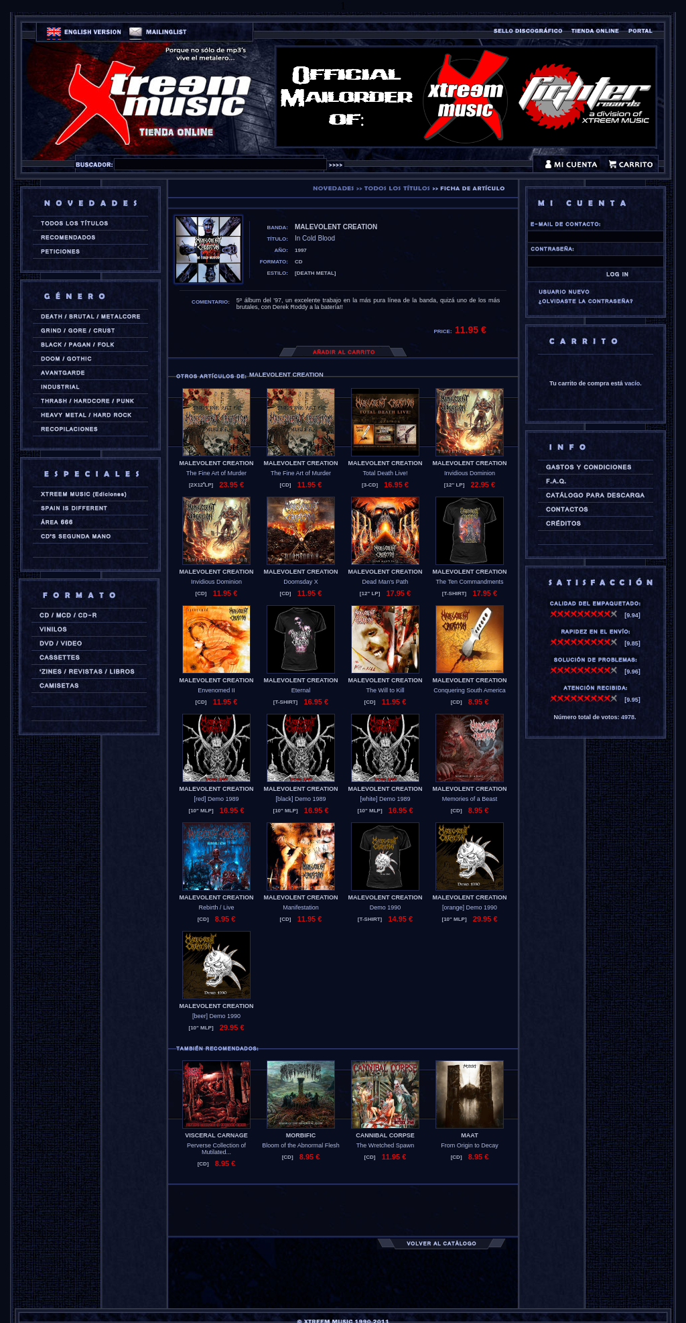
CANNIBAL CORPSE (385, 1135)
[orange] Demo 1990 (469, 907)
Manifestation (301, 907)
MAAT (469, 1135)
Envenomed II (216, 690)
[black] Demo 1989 (300, 799)
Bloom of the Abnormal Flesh (301, 1145)
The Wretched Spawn (385, 1145)
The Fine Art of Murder (216, 473)
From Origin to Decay (469, 1145)
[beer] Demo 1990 (216, 1016)
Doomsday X (300, 581)
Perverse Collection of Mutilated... (216, 1148)
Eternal (301, 690)
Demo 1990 (385, 907)
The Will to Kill (385, 690)
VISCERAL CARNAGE (216, 1135)
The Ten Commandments (470, 581)
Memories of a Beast (470, 799)
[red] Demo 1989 (216, 799)
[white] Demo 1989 (385, 799)
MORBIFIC (301, 1135)
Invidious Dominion (469, 473)
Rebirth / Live (216, 907)
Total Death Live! (384, 473)
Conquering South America (469, 690)
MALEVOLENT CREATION (217, 463)
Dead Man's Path (385, 581)
